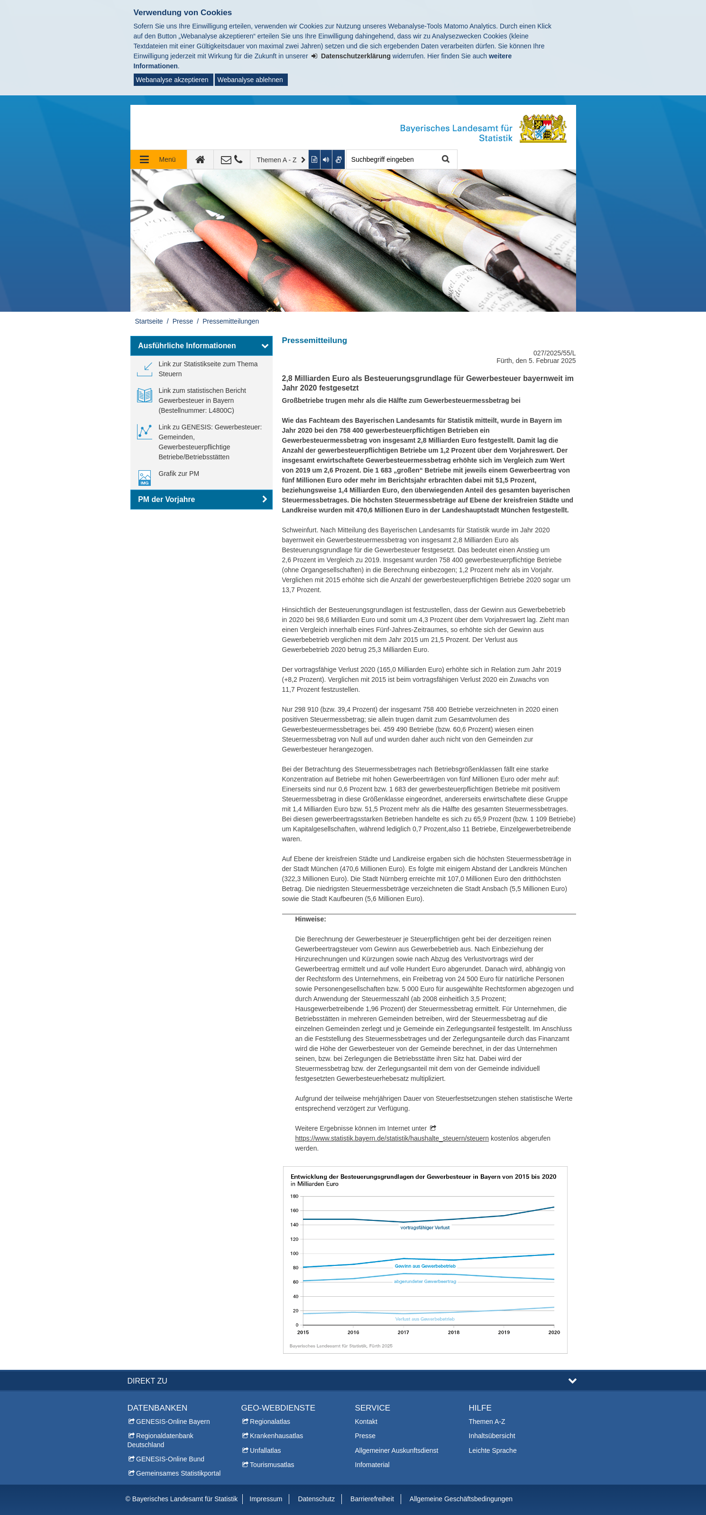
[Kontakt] (232, 159)
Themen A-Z (487, 1421)
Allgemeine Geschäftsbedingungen (461, 1499)
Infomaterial (372, 1465)
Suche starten (445, 160)
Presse (183, 321)
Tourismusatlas (272, 1465)
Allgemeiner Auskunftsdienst (397, 1450)
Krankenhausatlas (276, 1436)
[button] (201, 345)
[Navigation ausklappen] (158, 159)
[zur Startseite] (200, 159)
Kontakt (366, 1421)
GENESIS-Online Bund (170, 1459)
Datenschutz (316, 1499)
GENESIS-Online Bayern (173, 1421)
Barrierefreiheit (372, 1499)
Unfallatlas (265, 1450)
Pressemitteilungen (230, 321)
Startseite (149, 321)
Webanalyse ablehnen (250, 80)
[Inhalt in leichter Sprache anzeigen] (315, 159)
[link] (201, 369)
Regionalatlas (270, 1421)
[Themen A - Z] (279, 159)
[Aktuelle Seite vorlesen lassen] (327, 159)
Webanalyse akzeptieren (172, 80)
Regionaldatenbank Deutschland (160, 1440)
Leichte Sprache (493, 1450)
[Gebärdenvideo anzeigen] (338, 159)
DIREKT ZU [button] (147, 1380)
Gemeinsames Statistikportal (178, 1473)
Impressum (265, 1499)
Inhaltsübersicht (492, 1436)
